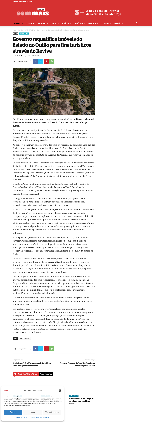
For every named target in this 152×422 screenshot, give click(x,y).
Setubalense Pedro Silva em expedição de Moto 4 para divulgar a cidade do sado (32, 364)
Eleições (18, 23)
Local (55, 23)
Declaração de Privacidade (40, 417)
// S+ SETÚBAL (30, 30)
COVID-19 (30, 23)
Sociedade (43, 23)
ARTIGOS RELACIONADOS (25, 374)
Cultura (106, 23)
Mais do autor (46, 374)
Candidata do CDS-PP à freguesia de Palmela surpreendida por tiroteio (81, 401)
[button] (60, 391)
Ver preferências (52, 412)
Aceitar (13, 412)
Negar (32, 412)
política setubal (25, 338)
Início (14, 30)
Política (66, 23)
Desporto (93, 23)
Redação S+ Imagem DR (22, 56)
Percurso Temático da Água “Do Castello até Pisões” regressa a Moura (77, 364)
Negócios (80, 23)
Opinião (118, 23)
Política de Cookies (21, 417)
